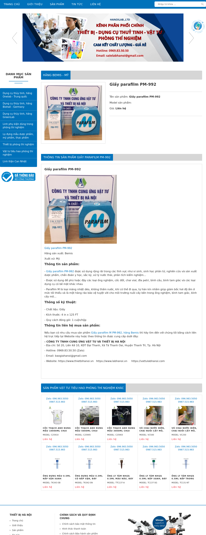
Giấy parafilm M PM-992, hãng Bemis (115, 332)
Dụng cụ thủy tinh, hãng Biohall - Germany (17, 105)
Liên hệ (95, 4)
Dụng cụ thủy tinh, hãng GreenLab (17, 115)
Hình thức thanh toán (74, 528)
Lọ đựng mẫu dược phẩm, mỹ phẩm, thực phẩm (18, 136)
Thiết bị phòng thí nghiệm (18, 144)
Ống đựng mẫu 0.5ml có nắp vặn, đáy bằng (89, 479)
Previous (14, 38)
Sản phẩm (57, 4)
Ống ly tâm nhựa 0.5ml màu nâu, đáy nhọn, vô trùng (120, 479)
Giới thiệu (34, 4)
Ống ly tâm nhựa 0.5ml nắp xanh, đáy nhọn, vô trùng (153, 479)
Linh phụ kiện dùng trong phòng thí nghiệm (18, 126)
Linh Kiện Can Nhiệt (15, 161)
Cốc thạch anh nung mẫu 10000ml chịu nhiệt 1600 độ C (57, 431)
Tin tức (77, 4)
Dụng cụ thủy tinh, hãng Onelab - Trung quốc (17, 95)
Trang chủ (12, 4)
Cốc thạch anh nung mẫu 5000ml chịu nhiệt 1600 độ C (89, 431)
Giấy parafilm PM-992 (58, 248)
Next (191, 38)
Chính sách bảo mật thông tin (79, 524)
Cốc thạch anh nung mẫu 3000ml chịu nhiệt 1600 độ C (121, 431)
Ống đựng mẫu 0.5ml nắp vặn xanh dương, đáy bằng (56, 479)
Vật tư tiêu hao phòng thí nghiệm (18, 153)
